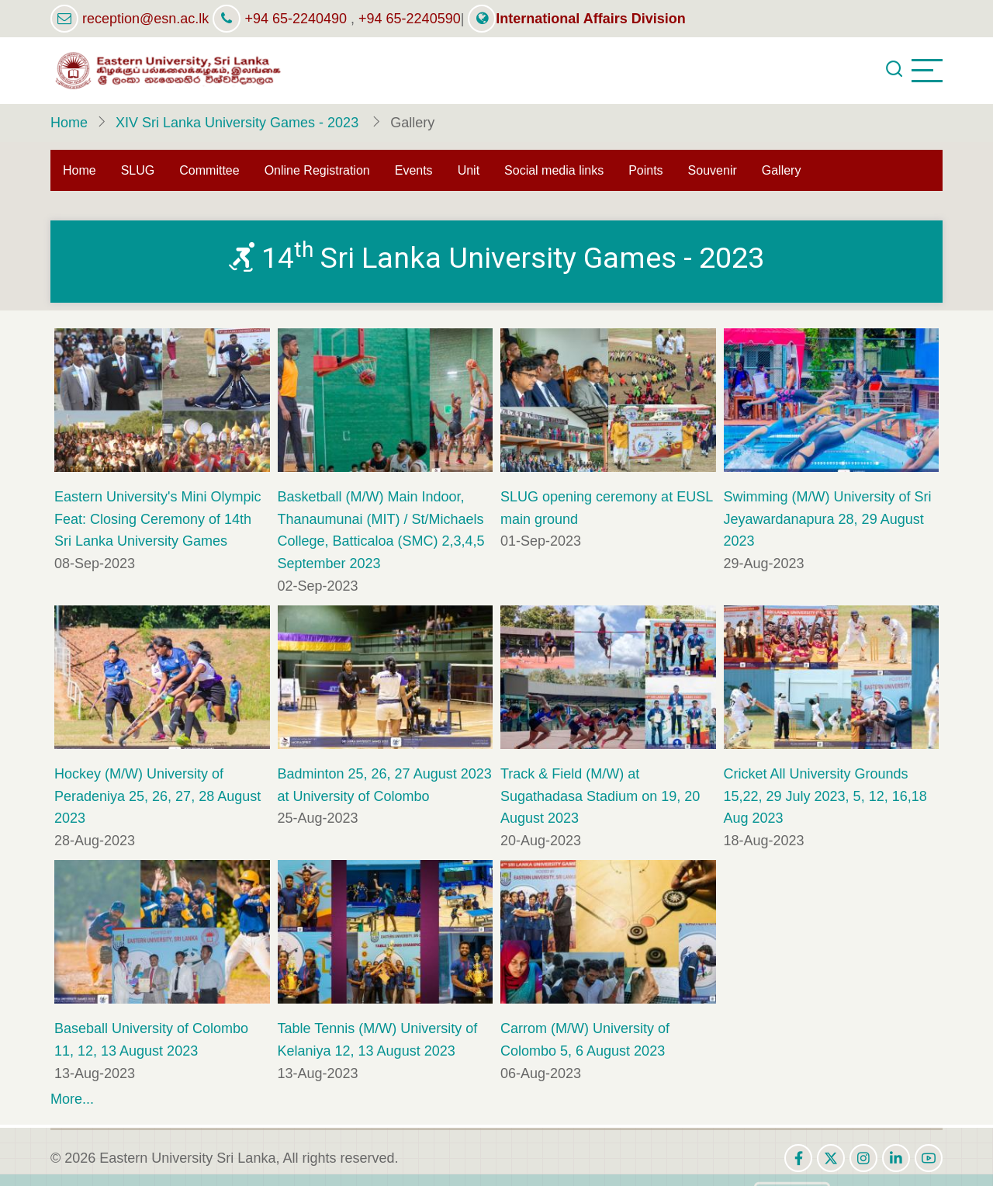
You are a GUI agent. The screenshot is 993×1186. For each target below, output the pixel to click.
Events (414, 170)
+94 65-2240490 (295, 18)
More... (72, 1099)
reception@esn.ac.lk (145, 18)
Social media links (554, 170)
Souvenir (712, 170)
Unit (468, 170)
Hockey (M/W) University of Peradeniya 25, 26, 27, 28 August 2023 (157, 796)
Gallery (781, 170)
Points (645, 170)
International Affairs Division (576, 18)
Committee (209, 170)
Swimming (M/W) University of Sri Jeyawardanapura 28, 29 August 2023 (828, 519)
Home (69, 122)
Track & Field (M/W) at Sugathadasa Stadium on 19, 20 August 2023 (600, 796)
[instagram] (863, 1158)
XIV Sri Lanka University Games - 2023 (239, 122)
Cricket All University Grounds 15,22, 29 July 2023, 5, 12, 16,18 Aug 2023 (825, 796)
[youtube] (929, 1158)
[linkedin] (896, 1158)
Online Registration (317, 170)
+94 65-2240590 (409, 18)
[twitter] (831, 1158)
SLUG (138, 170)
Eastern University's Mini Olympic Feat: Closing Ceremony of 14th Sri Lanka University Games (157, 519)
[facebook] (798, 1158)
